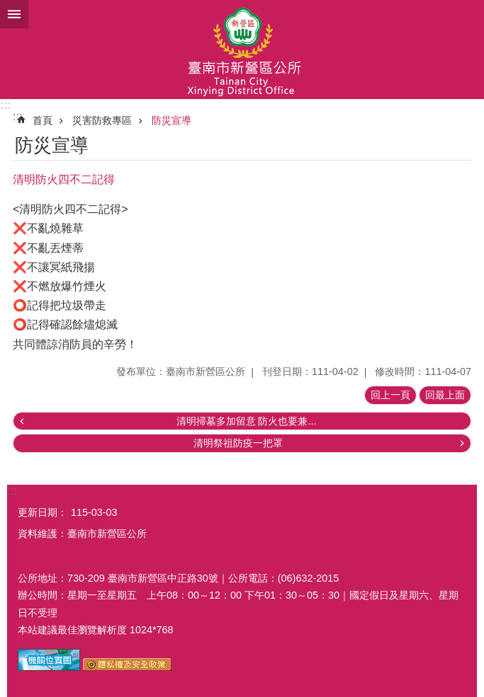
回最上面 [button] (445, 395)
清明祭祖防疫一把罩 (238, 443)
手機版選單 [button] (14, 14)
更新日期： (42, 512)
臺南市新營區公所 (242, 49)
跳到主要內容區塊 (7, 7)
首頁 (42, 120)
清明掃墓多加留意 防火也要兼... (246, 421)
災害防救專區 (102, 120)
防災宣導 (171, 120)
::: (5, 105)
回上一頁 (390, 395)
